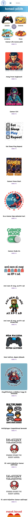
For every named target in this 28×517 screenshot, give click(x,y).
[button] (10, 3)
